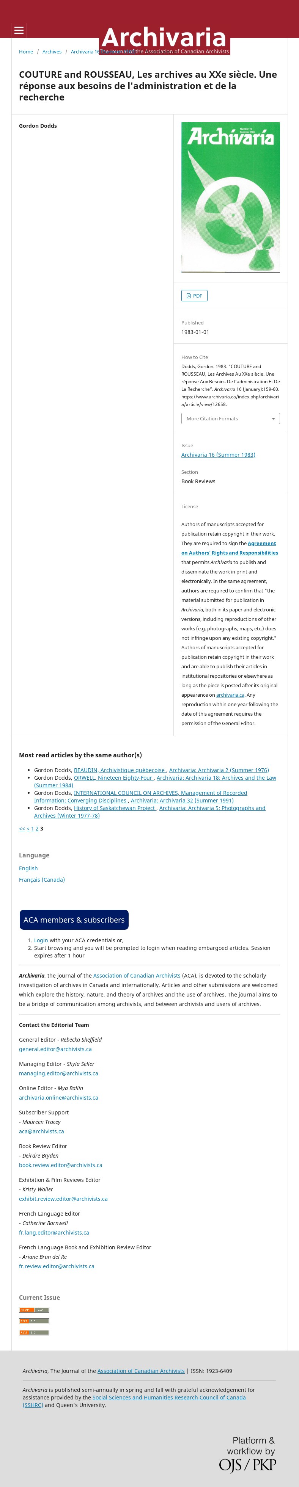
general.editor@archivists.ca (55, 1049)
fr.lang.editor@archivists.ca (54, 1232)
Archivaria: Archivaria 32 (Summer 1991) (182, 800)
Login (41, 940)
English (28, 868)
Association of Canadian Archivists (137, 975)
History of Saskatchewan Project (115, 808)
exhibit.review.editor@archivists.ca (63, 1198)
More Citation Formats (212, 418)
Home (26, 51)
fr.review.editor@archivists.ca (56, 1266)
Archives (51, 51)
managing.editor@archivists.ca (58, 1073)
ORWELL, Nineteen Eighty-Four (114, 777)
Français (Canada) (42, 879)
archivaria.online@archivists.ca (58, 1097)
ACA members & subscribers (74, 920)
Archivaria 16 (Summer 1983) (103, 51)
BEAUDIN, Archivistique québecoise (120, 770)
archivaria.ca (230, 694)
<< (22, 828)
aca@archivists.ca (41, 1131)
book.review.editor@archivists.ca (60, 1165)
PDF (197, 295)
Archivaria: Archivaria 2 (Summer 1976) (219, 770)
